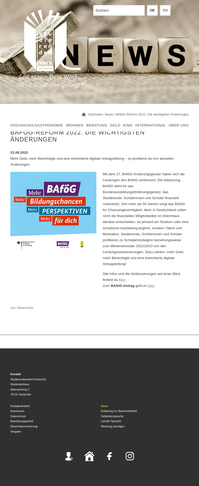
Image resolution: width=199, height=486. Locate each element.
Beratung (96, 125)
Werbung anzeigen (113, 426)
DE (152, 10)
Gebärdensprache (112, 416)
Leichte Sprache (111, 421)
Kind (128, 125)
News (104, 406)
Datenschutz (18, 416)
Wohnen (74, 125)
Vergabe (15, 431)
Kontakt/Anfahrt (20, 406)
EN (165, 10)
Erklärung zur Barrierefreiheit (119, 411)
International (150, 125)
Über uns (179, 125)
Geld (115, 125)
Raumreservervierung (24, 426)
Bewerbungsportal (21, 421)
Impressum (17, 411)
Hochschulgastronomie (36, 125)
